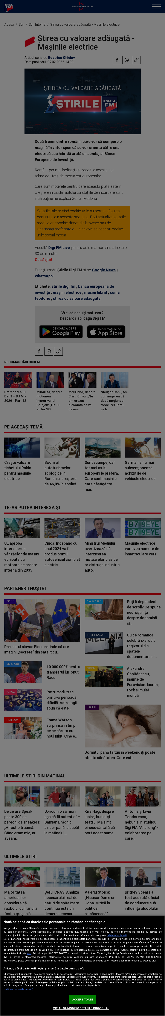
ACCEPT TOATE (82, 999)
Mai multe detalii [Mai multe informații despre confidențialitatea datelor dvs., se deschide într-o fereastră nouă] (117, 935)
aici (29, 953)
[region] (82, 966)
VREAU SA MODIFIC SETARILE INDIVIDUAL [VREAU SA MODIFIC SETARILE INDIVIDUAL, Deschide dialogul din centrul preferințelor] (81, 1008)
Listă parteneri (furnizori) (18, 989)
